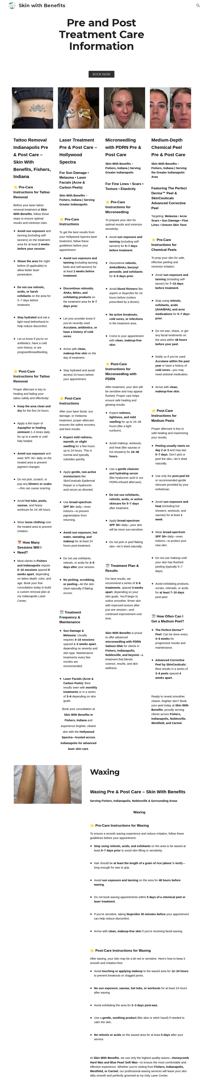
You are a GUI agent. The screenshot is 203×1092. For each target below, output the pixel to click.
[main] (101, 34)
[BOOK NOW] (101, 74)
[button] (198, 5)
